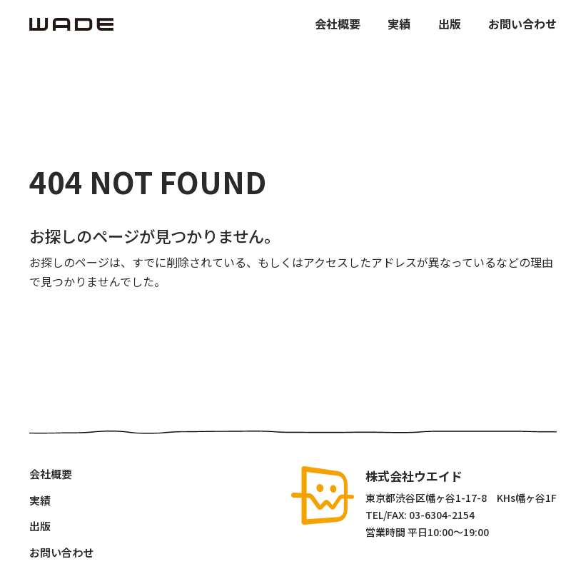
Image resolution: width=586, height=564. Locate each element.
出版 (449, 24)
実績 (399, 24)
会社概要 (337, 24)
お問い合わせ (522, 24)
